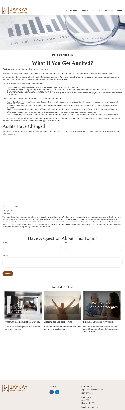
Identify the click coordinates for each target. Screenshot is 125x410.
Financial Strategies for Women (98, 315)
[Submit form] (7, 267)
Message (5, 249)
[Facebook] (51, 386)
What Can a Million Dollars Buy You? (22, 315)
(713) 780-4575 (87, 387)
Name (4, 237)
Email (66, 237)
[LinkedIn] (57, 386)
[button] (71, 4)
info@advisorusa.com (89, 401)
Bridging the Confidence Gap (58, 315)
